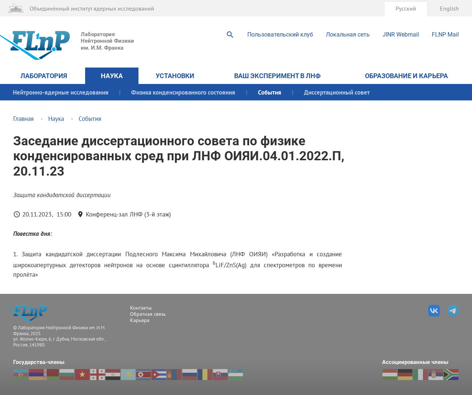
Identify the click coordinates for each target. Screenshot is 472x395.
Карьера (139, 320)
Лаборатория (43, 76)
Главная (23, 118)
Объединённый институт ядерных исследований (92, 8)
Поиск (230, 34)
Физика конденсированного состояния (183, 92)
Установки (175, 76)
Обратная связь (148, 314)
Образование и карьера (406, 76)
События (269, 92)
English (449, 8)
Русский (406, 8)
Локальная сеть (348, 34)
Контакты (141, 307)
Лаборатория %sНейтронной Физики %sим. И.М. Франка (29, 313)
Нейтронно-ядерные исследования (61, 92)
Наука (112, 76)
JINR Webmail (400, 34)
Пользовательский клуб (280, 34)
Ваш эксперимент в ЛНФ (277, 76)
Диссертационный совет (337, 92)
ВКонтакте (434, 311)
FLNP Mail (445, 34)
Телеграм (453, 311)
